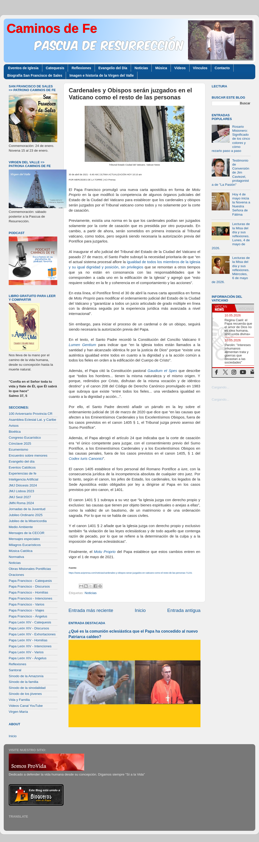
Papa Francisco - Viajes (26, 610)
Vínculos (200, 68)
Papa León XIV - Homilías (28, 640)
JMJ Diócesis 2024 (23, 485)
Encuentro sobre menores (28, 455)
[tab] (223, 308)
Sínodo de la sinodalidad (27, 688)
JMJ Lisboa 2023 (21, 491)
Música (161, 68)
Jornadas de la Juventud (27, 509)
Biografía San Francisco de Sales (34, 75)
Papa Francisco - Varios (26, 604)
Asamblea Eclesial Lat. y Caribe (32, 419)
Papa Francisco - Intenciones (30, 598)
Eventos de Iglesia (23, 68)
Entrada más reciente (90, 610)
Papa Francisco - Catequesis (30, 581)
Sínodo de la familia (23, 682)
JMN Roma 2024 (21, 503)
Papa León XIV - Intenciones (30, 646)
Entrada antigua (183, 610)
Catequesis (55, 68)
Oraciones (16, 575)
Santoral (15, 670)
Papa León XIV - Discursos (29, 628)
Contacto (222, 68)
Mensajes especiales (24, 539)
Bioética (15, 431)
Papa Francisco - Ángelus (28, 616)
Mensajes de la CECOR (26, 533)
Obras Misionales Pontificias (30, 569)
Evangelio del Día (112, 68)
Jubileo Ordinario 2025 (26, 515)
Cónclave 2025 (20, 443)
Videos (180, 68)
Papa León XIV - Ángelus (28, 658)
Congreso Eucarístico (25, 437)
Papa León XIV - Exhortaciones (32, 634)
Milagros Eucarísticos (25, 545)
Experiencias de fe (22, 473)
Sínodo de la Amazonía (26, 676)
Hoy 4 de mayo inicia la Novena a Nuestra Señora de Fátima (241, 204)
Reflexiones (81, 68)
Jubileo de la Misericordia (28, 521)
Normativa (16, 557)
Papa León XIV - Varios (26, 652)
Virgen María (18, 712)
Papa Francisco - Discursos (29, 586)
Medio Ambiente (21, 527)
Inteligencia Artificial (23, 479)
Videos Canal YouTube (26, 706)
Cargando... (220, 387)
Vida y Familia (19, 700)
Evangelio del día (22, 461)
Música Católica (20, 551)
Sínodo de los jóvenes (25, 694)
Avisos (14, 425)
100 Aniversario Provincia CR (31, 414)
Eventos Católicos (22, 467)
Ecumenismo (18, 449)
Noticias (141, 68)
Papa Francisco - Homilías (28, 592)
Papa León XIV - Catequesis (30, 622)
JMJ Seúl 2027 (20, 497)
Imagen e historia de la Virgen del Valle (101, 75)
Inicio (140, 610)
